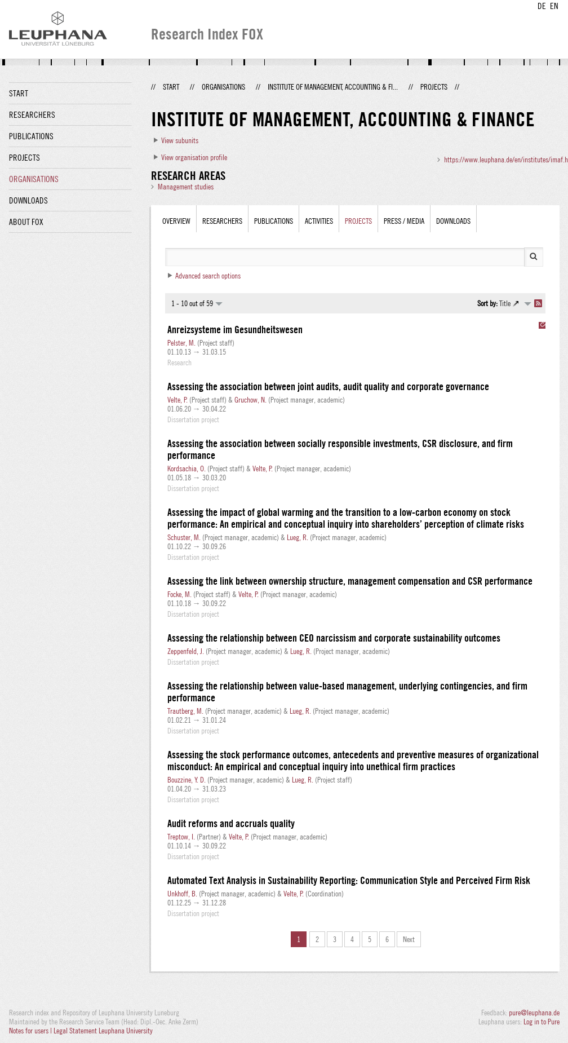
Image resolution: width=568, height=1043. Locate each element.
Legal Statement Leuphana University (103, 1030)
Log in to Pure (541, 1021)
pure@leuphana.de (534, 1012)
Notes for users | (31, 1030)
